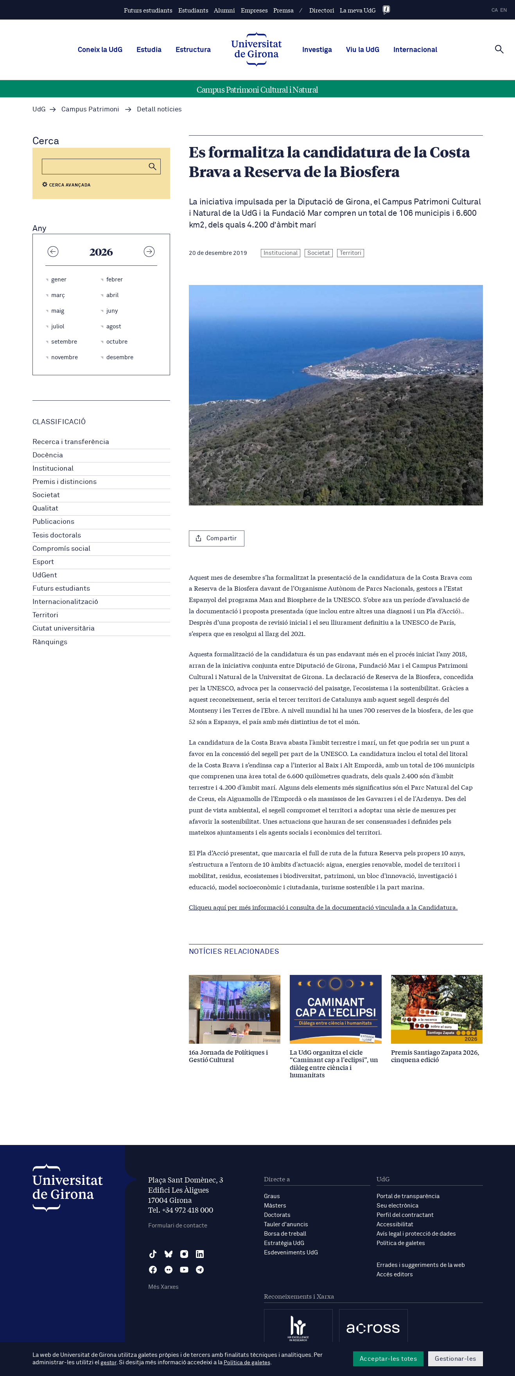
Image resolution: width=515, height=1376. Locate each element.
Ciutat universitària (63, 628)
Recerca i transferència (70, 442)
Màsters (275, 1206)
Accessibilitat (395, 1224)
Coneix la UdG (100, 50)
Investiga (317, 50)
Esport (43, 562)
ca (495, 10)
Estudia (148, 50)
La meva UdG (358, 10)
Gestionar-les (455, 1359)
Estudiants (193, 10)
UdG (39, 109)
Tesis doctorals (56, 535)
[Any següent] (149, 251)
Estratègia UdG (284, 1243)
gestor (108, 1363)
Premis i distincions (64, 482)
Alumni (224, 10)
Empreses (254, 10)
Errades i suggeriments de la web (421, 1265)
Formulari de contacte (177, 1226)
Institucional (53, 468)
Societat (46, 495)
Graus (272, 1196)
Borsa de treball (285, 1234)
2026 (101, 251)
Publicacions (53, 521)
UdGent (44, 575)
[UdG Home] (256, 50)
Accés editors (395, 1274)
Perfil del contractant (405, 1215)
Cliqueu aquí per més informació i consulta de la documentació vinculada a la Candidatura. (323, 906)
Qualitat (45, 508)
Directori (321, 10)
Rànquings (49, 642)
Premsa (283, 10)
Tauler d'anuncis (286, 1224)
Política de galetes (401, 1243)
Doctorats (277, 1215)
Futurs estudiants (148, 10)
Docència (47, 455)
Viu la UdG (362, 50)
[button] (153, 166)
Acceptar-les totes (388, 1359)
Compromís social (61, 548)
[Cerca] (499, 49)
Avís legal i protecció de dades (416, 1234)
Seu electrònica (397, 1206)
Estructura (193, 50)
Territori (45, 615)
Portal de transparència (408, 1196)
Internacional (415, 50)
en (503, 10)
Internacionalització (65, 602)
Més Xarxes (163, 1287)
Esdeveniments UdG (291, 1253)
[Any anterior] (53, 251)
